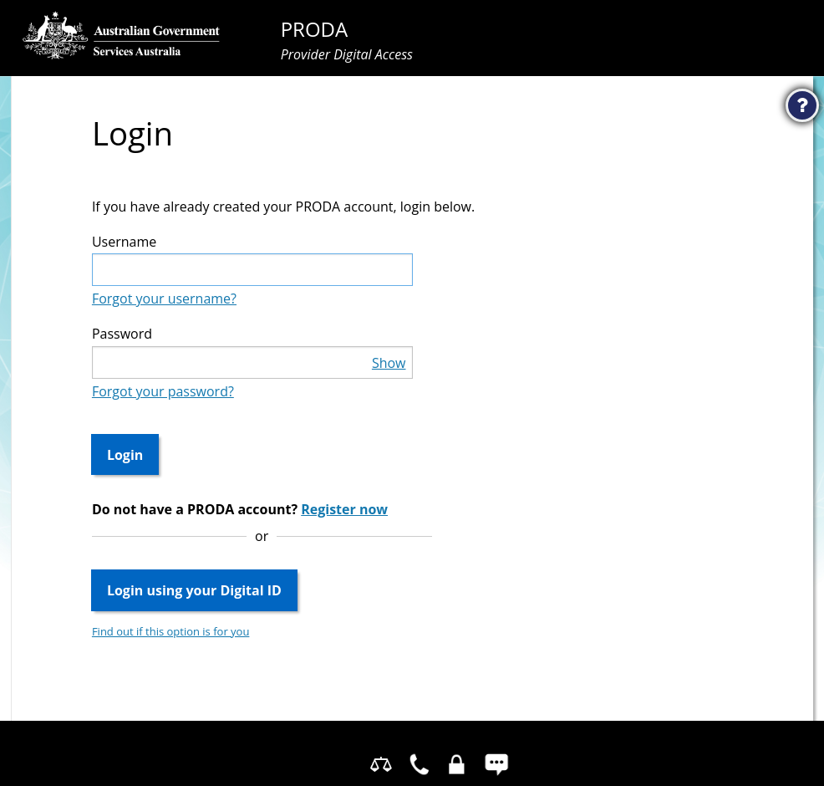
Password (122, 333)
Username (124, 241)
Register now (344, 509)
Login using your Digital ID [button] (194, 590)
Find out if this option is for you (171, 631)
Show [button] (389, 363)
